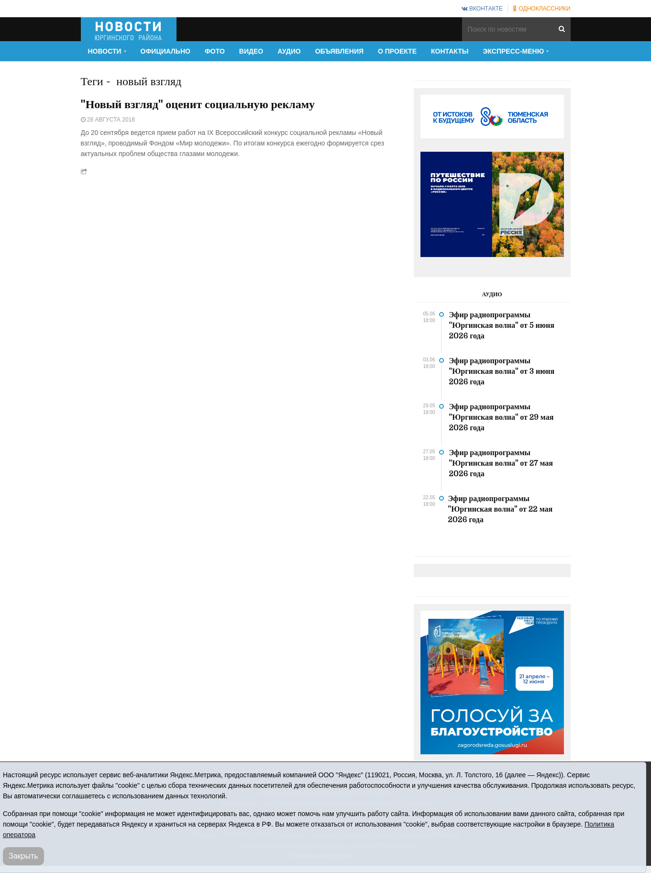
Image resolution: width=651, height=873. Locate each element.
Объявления (339, 51)
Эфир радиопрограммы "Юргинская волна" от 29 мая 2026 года (501, 417)
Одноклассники (541, 8)
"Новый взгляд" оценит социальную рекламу (198, 104)
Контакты (449, 51)
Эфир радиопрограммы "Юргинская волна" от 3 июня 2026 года (502, 371)
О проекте (397, 51)
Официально (165, 51)
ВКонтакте (482, 8)
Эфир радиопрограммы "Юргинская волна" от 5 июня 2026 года (501, 325)
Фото (215, 51)
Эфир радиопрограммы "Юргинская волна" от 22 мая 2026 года (500, 509)
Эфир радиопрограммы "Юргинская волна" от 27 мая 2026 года (501, 463)
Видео (251, 51)
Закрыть (23, 856)
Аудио (289, 51)
